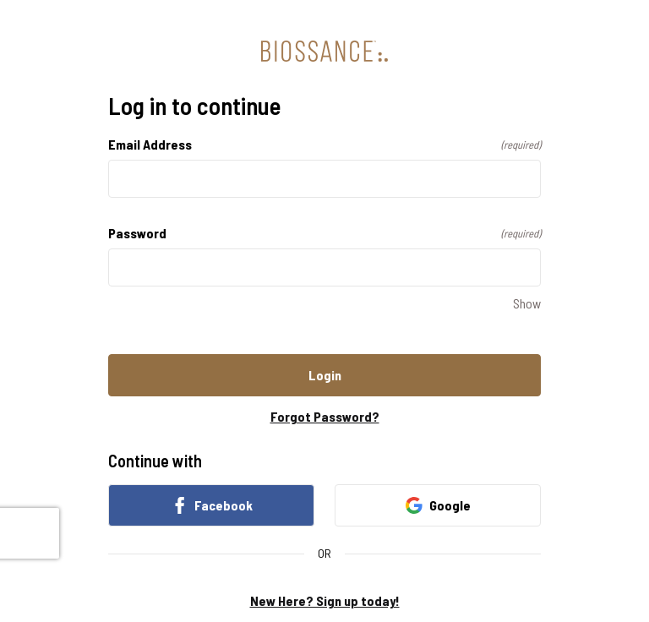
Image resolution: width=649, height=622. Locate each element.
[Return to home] (324, 51)
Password (324, 233)
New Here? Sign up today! (325, 600)
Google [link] (438, 505)
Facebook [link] (212, 505)
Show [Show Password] (527, 303)
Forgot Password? (324, 416)
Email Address (324, 144)
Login (324, 375)
